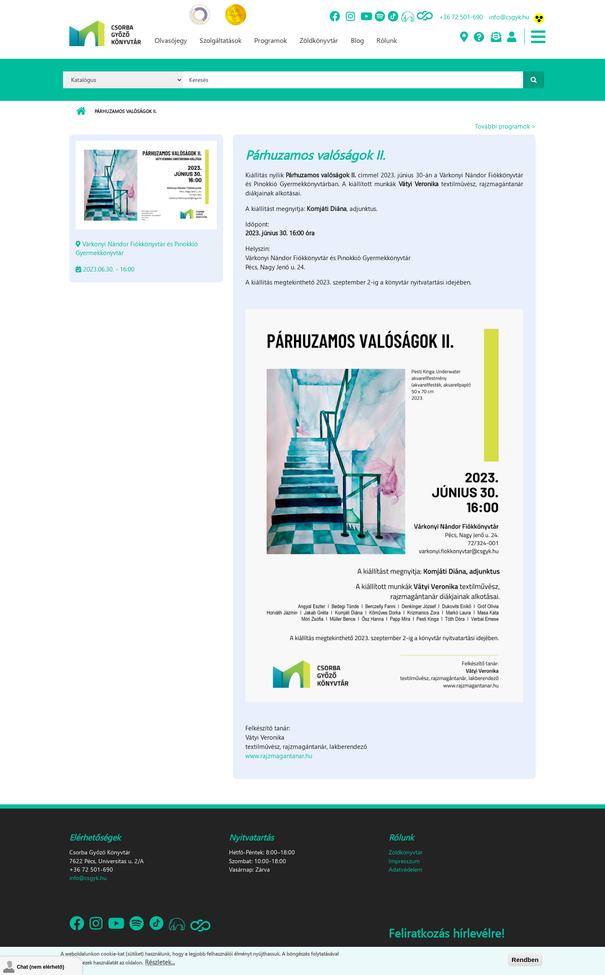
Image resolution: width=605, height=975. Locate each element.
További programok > (505, 126)
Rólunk (386, 40)
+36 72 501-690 (461, 17)
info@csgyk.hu (509, 17)
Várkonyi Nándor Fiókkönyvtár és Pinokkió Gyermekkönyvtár (137, 248)
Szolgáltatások (221, 40)
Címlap (80, 111)
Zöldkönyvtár (319, 40)
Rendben (525, 959)
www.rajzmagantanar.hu (278, 755)
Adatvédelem (405, 869)
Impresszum (404, 861)
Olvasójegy (171, 40)
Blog (357, 40)
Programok (270, 40)
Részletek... (160, 962)
